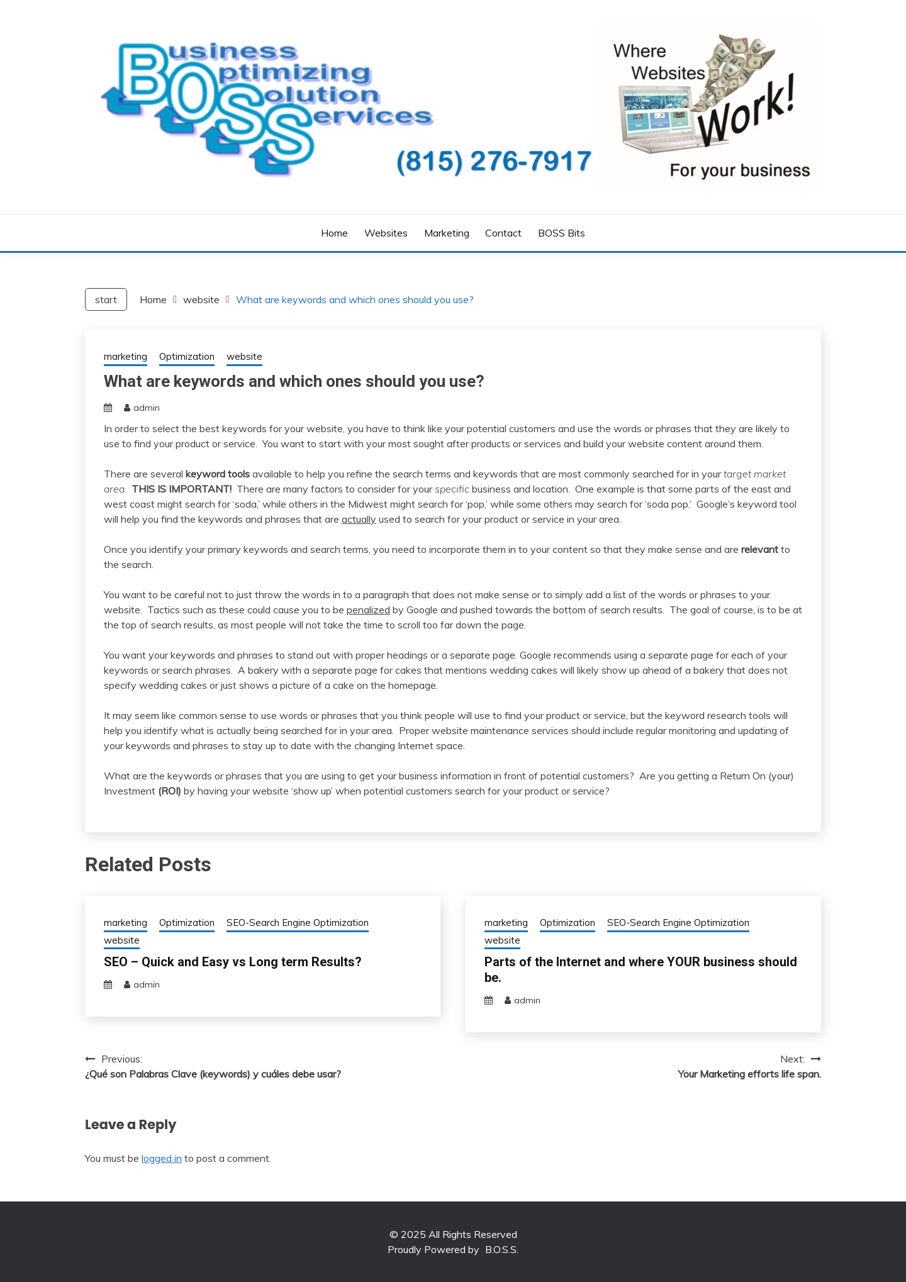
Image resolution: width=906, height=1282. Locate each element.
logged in (162, 1158)
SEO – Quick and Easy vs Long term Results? (233, 961)
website (244, 356)
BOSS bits (561, 232)
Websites (386, 232)
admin (146, 407)
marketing (125, 356)
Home (334, 232)
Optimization (187, 356)
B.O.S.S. (501, 1249)
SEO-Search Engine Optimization (297, 922)
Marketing (446, 232)
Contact (503, 232)
